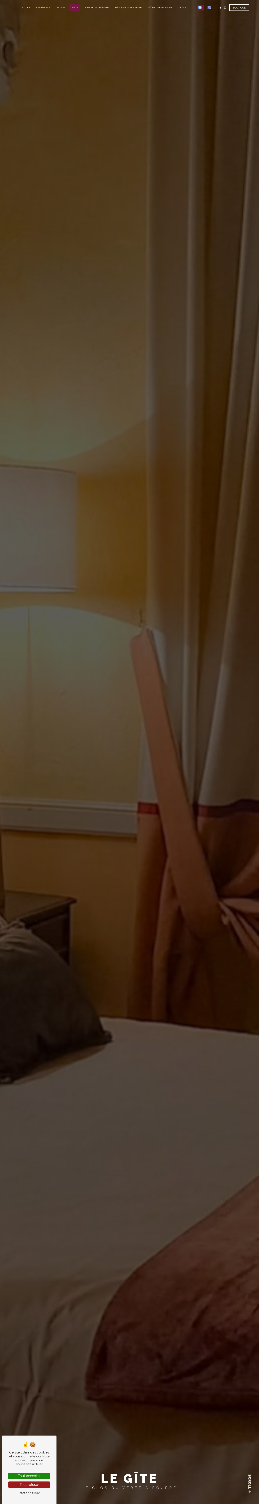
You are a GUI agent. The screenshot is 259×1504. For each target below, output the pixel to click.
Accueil (25, 7)
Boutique (239, 7)
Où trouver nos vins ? (160, 7)
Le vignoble (43, 7)
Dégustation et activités (129, 7)
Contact (183, 7)
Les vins (60, 7)
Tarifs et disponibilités (96, 7)
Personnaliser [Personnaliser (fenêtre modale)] (29, 1493)
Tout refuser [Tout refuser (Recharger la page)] (29, 1485)
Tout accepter (29, 1476)
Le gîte (74, 7)
